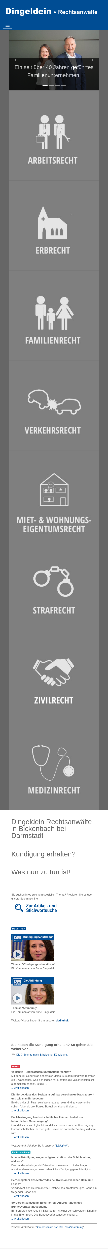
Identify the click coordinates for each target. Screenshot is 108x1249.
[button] (15, 60)
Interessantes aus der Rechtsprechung (60, 1227)
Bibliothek (61, 1145)
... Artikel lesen (20, 1087)
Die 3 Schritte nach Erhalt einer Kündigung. (42, 1054)
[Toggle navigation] (7, 25)
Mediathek (61, 1020)
